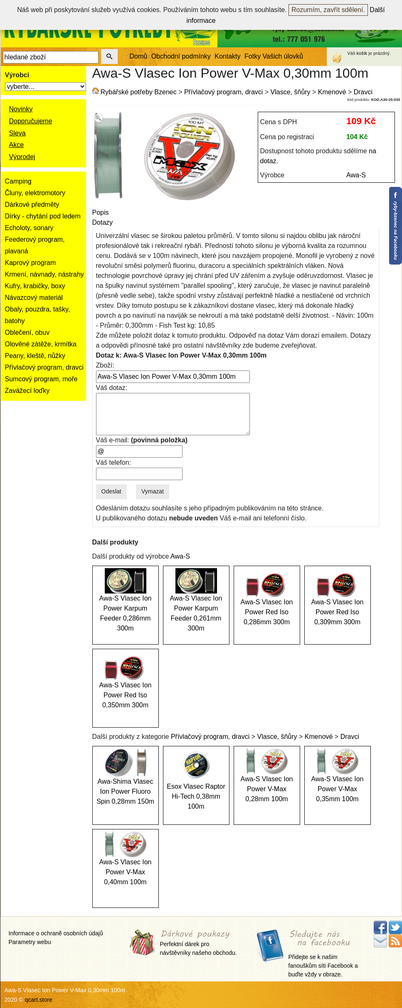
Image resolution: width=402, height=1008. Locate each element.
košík (362, 53)
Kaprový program (30, 262)
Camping (18, 181)
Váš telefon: (113, 462)
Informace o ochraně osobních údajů (56, 933)
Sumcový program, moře (41, 379)
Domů (139, 56)
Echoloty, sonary (29, 227)
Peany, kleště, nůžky (35, 355)
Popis (100, 212)
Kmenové (332, 92)
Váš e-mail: (141, 440)
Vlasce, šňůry (291, 92)
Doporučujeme (30, 121)
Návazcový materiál (34, 297)
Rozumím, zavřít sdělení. (328, 9)
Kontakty (227, 56)
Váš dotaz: (112, 387)
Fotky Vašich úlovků (273, 56)
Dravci (363, 92)
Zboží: (105, 365)
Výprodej (22, 156)
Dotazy (102, 222)
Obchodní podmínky (181, 56)
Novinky (21, 109)
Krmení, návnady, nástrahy (44, 274)
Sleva (17, 133)
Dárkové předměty (32, 204)
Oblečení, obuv (27, 332)
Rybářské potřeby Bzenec (139, 92)
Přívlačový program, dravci (44, 367)
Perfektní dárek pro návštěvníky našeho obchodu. (198, 943)
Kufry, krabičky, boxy (35, 285)
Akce (16, 144)
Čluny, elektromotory (35, 192)
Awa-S (356, 175)
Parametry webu (30, 942)
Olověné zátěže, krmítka (41, 344)
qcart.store (38, 999)
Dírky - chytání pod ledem (43, 216)
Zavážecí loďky (27, 390)
